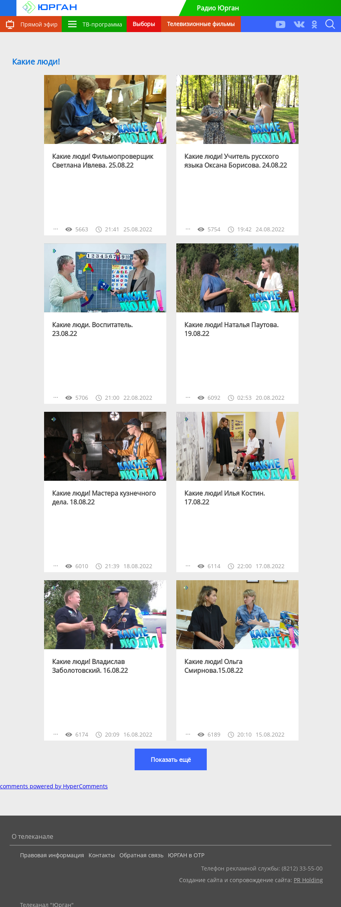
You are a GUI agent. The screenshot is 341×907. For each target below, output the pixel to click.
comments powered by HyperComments (54, 786)
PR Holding (308, 880)
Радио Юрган (218, 8)
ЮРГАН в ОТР (186, 855)
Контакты (102, 855)
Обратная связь (141, 855)
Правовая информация (52, 855)
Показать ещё (171, 759)
